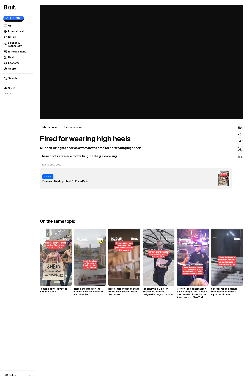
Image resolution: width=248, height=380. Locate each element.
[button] (17, 375)
